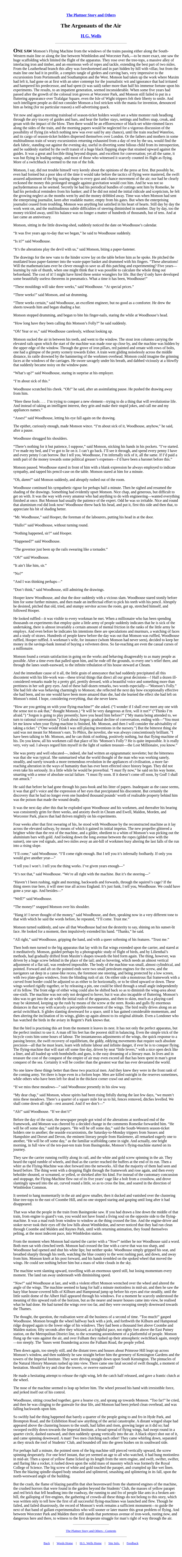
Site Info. (114, 1543)
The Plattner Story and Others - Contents (91, 1531)
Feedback (132, 1543)
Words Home (65, 1543)
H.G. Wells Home (91, 1543)
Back (47, 1543)
